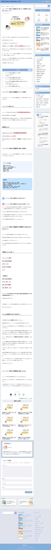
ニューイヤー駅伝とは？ (10, 74)
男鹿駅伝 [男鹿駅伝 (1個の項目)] (41, 103)
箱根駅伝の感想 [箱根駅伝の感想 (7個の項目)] (38, 105)
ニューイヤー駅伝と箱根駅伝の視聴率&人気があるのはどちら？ (16, 81)
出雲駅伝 (38, 62)
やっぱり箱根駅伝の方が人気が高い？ (12, 84)
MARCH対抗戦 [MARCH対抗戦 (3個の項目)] (38, 95)
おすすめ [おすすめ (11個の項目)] (42, 95)
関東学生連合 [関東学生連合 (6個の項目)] (38, 107)
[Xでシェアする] (11, 395)
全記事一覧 (47, 1)
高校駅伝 (37, 540)
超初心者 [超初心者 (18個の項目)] (45, 105)
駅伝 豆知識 (38, 536)
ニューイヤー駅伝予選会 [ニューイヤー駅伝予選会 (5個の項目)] (39, 97)
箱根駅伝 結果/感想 (39, 531)
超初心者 (39, 14)
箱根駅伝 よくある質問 (28, 398)
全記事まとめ (39, 19)
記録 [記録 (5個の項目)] (42, 105)
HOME (25, 545)
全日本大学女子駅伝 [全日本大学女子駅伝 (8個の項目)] (39, 99)
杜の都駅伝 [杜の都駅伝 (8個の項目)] (37, 103)
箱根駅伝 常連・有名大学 (41, 70)
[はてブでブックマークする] (19, 395)
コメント (4, 465)
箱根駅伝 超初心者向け (40, 529)
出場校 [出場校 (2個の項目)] (37, 101)
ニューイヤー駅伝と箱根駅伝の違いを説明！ (13, 77)
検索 (49, 6)
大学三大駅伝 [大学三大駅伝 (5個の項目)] (41, 101)
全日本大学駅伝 (40, 60)
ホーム (43, 1)
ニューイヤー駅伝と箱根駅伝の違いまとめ (12, 86)
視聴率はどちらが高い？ (10, 82)
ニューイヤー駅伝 (40, 58)
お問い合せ (46, 19)
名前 (3, 478)
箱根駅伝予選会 (38, 534)
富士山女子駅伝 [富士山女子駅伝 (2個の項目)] (46, 101)
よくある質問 (46, 14)
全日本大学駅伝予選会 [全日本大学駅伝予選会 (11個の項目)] (46, 99)
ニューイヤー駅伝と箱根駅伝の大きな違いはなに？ (14, 79)
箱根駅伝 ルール (40, 68)
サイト (3, 487)
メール (4, 483)
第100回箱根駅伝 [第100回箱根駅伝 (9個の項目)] (46, 103)
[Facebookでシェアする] (15, 395)
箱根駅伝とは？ (8, 75)
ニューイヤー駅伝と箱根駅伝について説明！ (13, 72)
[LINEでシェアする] (23, 395)
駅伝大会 (37, 538)
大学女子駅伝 (39, 64)
